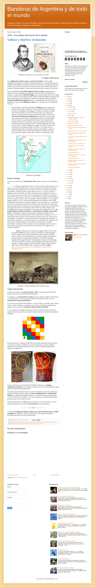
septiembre (71, 113)
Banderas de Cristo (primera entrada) (67, 541)
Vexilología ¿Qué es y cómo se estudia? (77, 131)
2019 (68, 190)
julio (69, 170)
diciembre (70, 107)
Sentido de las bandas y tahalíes (66, 567)
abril (69, 176)
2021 (68, 185)
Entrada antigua (55, 475)
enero (69, 183)
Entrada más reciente (13, 475)
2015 (68, 198)
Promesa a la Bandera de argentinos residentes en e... (76, 164)
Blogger (56, 578)
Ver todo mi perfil (78, 237)
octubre (70, 111)
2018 (68, 192)
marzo (69, 178)
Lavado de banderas (63, 550)
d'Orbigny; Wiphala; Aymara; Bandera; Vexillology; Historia (30, 423)
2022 (68, 105)
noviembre (70, 109)
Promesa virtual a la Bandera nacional (67, 514)
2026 (68, 96)
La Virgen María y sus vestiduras (66, 523)
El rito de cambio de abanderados (66, 496)
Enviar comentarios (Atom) (20, 477)
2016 (68, 196)
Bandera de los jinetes (73, 123)
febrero (70, 180)
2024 (68, 101)
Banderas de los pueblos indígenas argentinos (69, 532)
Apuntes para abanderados (64, 505)
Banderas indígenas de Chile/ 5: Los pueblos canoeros (76, 118)
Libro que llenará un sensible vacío (76, 143)
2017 (68, 194)
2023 (68, 103)
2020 (68, 187)
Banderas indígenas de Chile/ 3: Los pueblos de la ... (76, 161)
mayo (69, 174)
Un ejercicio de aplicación (74, 167)
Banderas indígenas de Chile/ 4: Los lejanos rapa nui (76, 150)
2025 (68, 98)
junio (69, 172)
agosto (69, 115)
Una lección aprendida (73, 158)
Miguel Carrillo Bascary (81, 234)
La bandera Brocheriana (73, 152)
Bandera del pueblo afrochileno (75, 125)
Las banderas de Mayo (73, 121)
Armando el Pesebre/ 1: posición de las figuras (69, 487)
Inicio (34, 475)
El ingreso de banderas (63, 559)
